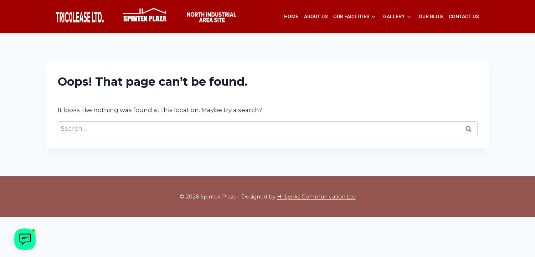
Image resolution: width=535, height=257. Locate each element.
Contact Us (464, 16)
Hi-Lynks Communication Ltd (316, 196)
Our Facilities (354, 16)
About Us (316, 16)
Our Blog (431, 16)
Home (291, 16)
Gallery (397, 16)
